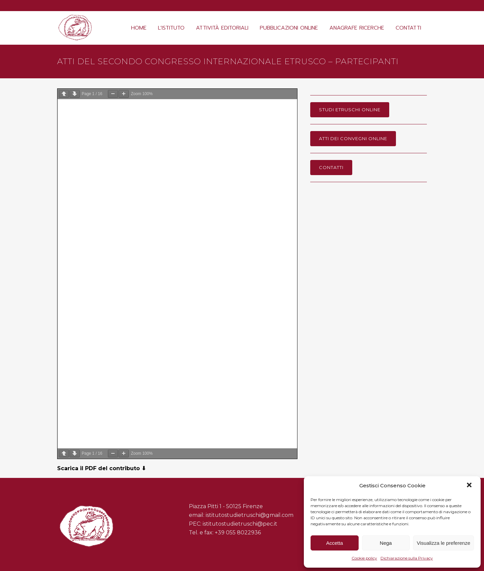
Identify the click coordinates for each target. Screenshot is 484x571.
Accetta (334, 543)
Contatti (331, 167)
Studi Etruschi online (349, 109)
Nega (386, 543)
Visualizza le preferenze (443, 543)
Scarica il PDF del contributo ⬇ (101, 468)
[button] (470, 486)
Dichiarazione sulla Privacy (406, 558)
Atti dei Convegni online (353, 138)
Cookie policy (364, 558)
